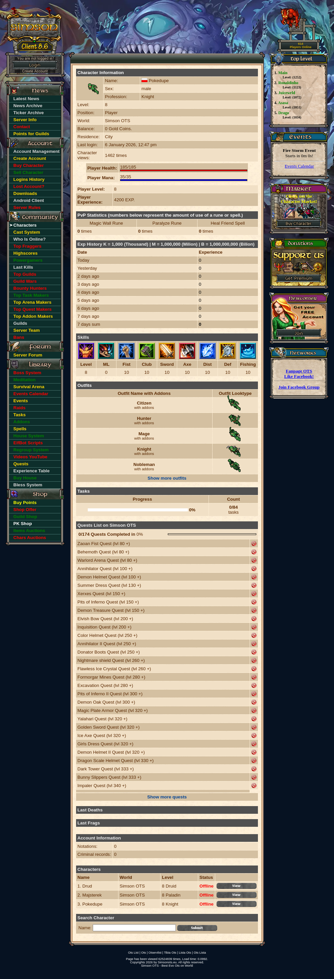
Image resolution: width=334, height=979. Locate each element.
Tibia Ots (170, 952)
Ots (143, 952)
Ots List (133, 952)
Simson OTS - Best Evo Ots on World (167, 965)
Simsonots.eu (167, 962)
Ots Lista (200, 952)
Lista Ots (185, 952)
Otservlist (154, 952)
